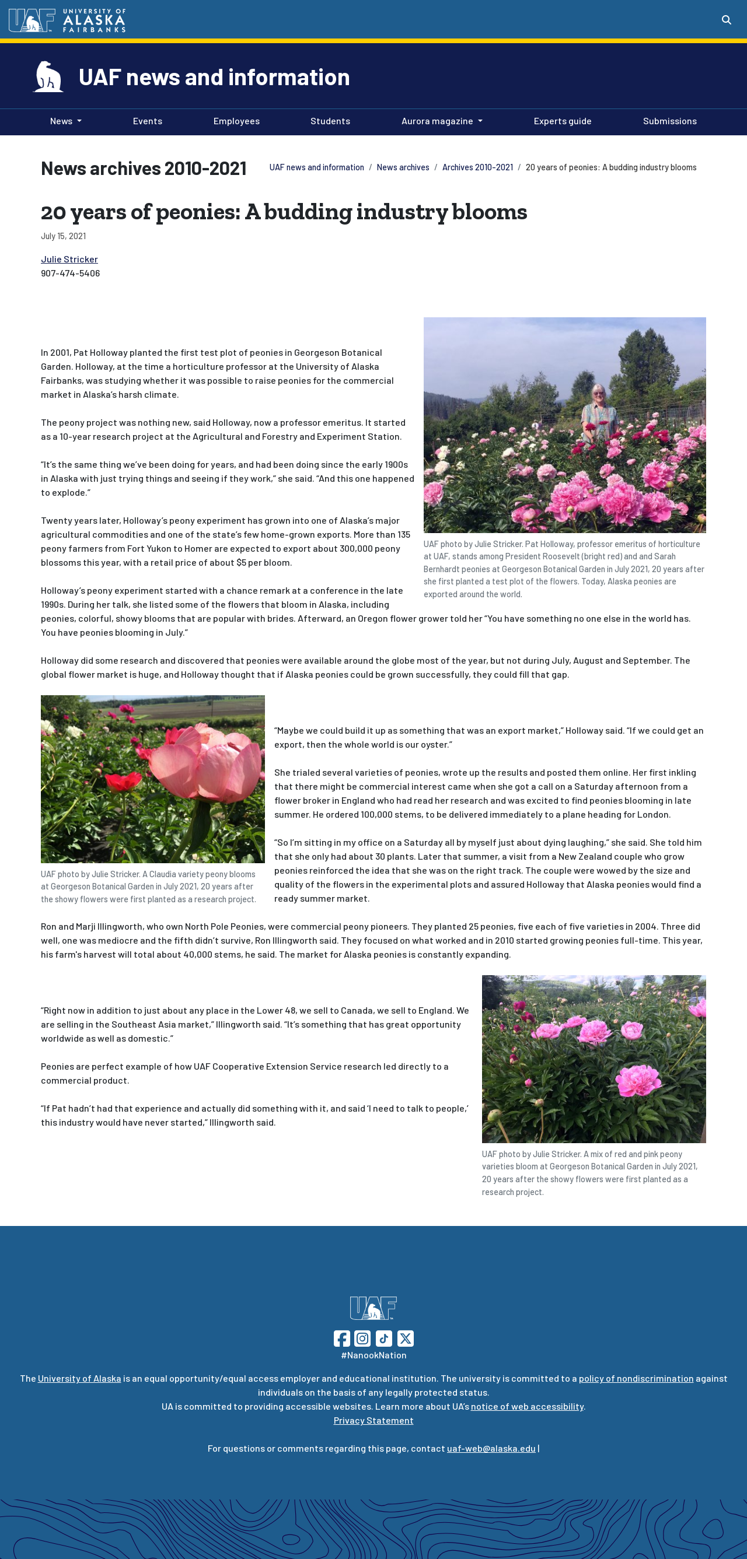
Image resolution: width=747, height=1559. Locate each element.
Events (145, 119)
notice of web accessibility (527, 1405)
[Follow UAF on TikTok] (384, 1337)
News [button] (61, 120)
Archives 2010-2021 (477, 167)
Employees (234, 119)
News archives (403, 167)
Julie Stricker (69, 258)
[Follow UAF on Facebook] (342, 1337)
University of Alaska (79, 1377)
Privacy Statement (374, 1419)
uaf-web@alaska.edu (491, 1447)
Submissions (667, 119)
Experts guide (560, 119)
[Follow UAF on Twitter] (405, 1337)
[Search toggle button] (726, 19)
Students (328, 119)
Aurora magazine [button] (437, 120)
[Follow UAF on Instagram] (361, 1337)
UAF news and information (214, 76)
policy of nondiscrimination (636, 1377)
